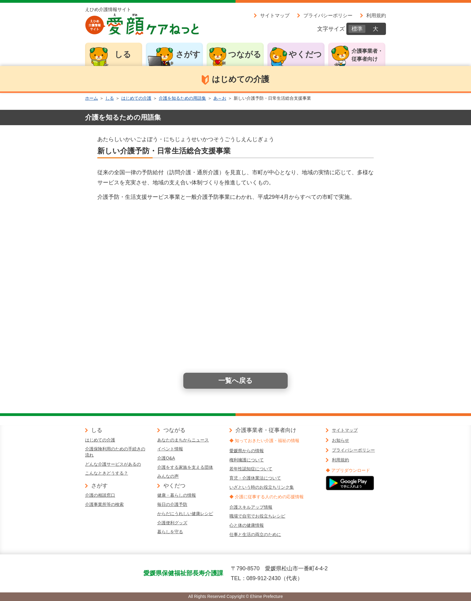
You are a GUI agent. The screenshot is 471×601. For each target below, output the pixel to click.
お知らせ (340, 440)
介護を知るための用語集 (182, 98)
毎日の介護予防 (172, 504)
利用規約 (376, 15)
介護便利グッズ (172, 522)
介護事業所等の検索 (104, 504)
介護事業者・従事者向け (367, 55)
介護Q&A (166, 458)
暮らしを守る (170, 531)
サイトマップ (275, 15)
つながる (244, 54)
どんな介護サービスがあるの (113, 464)
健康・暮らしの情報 (176, 495)
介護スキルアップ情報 (250, 507)
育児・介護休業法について (255, 478)
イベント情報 (170, 448)
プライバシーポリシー (327, 15)
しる (123, 54)
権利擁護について (246, 459)
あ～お (219, 98)
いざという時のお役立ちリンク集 (261, 487)
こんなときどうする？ (106, 473)
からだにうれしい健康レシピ (185, 513)
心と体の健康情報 (246, 525)
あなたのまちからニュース (183, 439)
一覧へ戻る (235, 380)
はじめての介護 (136, 98)
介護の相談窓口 (100, 495)
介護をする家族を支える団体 (185, 467)
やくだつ (305, 54)
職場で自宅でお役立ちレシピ (257, 516)
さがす (188, 54)
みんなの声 (168, 476)
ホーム (91, 98)
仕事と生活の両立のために (255, 534)
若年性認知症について (250, 468)
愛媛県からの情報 (246, 450)
